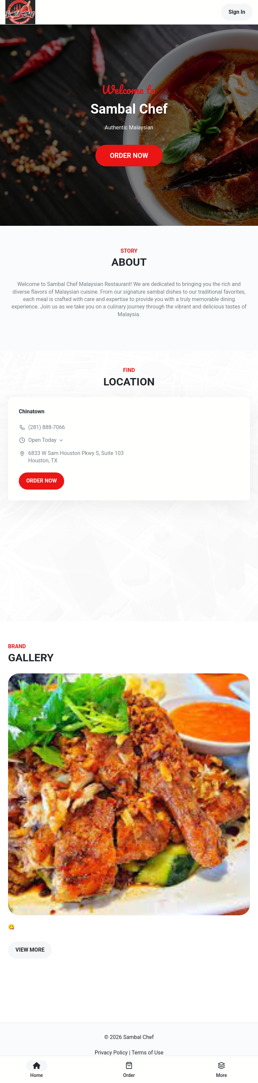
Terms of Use (148, 1052)
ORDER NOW (129, 156)
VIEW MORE (29, 950)
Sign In (236, 12)
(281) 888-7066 (46, 427)
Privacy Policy (111, 1052)
